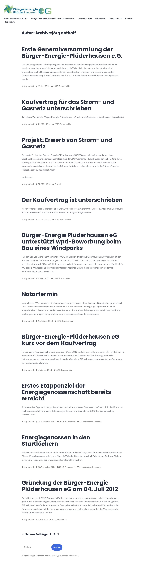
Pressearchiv (114, 19)
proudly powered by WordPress (65, 556)
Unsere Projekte (85, 19)
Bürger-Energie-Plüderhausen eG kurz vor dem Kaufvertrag (70, 340)
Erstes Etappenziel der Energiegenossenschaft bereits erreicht (66, 392)
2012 (61, 422)
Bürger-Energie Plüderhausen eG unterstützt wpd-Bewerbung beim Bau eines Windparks (71, 241)
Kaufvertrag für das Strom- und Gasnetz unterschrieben (68, 105)
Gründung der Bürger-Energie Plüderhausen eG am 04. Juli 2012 (70, 486)
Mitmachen (101, 19)
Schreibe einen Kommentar (91, 421)
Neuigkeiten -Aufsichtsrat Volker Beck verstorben (53, 19)
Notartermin (40, 294)
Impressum (10, 22)
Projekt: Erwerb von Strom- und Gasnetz (67, 143)
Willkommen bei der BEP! (15, 19)
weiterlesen (27, 177)
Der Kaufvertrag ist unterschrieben (72, 200)
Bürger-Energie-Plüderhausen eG (36, 556)
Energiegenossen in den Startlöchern (56, 440)
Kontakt (129, 19)
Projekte (58, 184)
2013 (55, 86)
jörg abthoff (29, 86)
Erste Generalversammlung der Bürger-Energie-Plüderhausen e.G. (72, 52)
